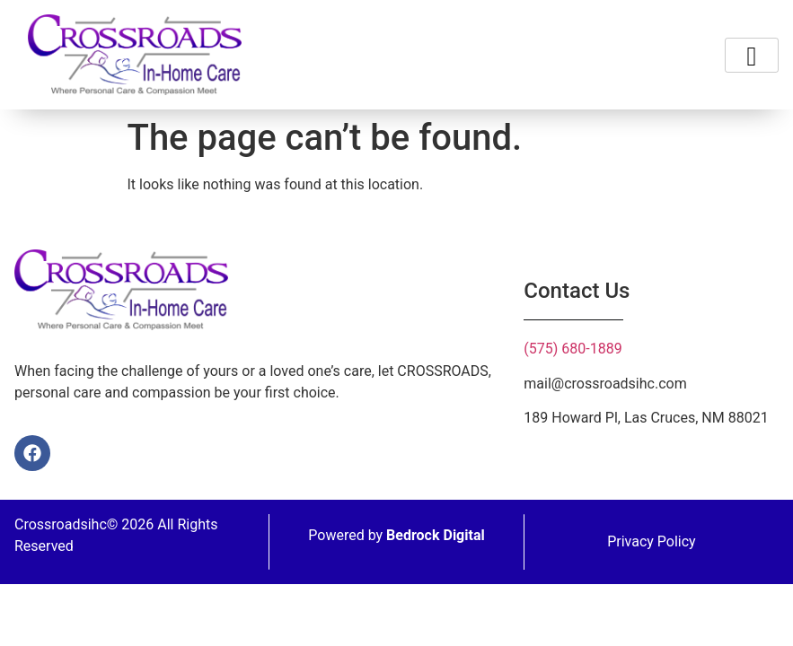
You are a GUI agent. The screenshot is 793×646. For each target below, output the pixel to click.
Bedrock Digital (435, 535)
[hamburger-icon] (752, 55)
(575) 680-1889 (572, 348)
